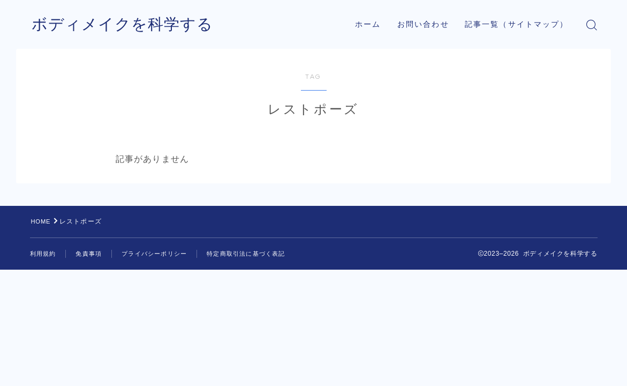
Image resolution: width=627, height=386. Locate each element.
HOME (42, 221)
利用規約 (44, 253)
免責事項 (92, 253)
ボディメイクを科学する (125, 25)
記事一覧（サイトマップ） (516, 24)
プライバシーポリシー (161, 253)
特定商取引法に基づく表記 (258, 253)
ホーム (368, 24)
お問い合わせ (423, 24)
